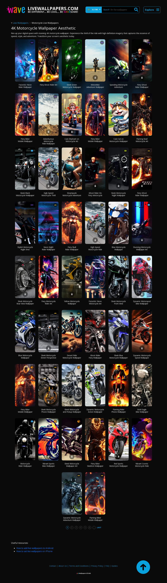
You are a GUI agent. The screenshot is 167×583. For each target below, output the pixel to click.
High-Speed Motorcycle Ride (95, 248)
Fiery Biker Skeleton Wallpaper (95, 464)
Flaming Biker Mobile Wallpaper (95, 519)
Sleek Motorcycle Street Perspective (48, 356)
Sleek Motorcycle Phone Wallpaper (48, 410)
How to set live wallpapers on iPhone (34, 551)
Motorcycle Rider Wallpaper (25, 464)
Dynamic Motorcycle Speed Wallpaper (142, 356)
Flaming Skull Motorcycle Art (142, 140)
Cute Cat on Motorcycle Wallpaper (118, 140)
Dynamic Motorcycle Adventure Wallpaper (72, 519)
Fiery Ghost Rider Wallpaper (141, 86)
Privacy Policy (97, 566)
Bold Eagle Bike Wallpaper (142, 410)
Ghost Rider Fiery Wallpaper (95, 356)
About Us (62, 566)
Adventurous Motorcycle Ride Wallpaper (48, 141)
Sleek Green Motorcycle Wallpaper (72, 86)
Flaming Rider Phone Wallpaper (118, 410)
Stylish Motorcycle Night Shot (25, 248)
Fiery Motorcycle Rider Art (48, 302)
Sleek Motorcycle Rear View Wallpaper (25, 302)
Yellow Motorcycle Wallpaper (72, 302)
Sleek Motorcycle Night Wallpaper (118, 194)
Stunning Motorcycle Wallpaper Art (142, 248)
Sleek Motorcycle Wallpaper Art (72, 464)
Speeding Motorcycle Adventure (118, 86)
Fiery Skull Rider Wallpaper (71, 248)
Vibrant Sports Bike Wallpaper (48, 464)
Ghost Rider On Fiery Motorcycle (95, 194)
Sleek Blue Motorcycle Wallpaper (118, 356)
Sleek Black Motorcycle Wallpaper (25, 194)
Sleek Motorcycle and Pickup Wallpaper (72, 410)
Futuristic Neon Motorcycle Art (95, 302)
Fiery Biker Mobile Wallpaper (25, 140)
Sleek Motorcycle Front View (118, 302)
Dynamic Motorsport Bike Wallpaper (142, 302)
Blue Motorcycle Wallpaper (119, 248)
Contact (52, 566)
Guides (114, 566)
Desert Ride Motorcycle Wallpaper (72, 356)
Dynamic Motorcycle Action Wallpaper (95, 410)
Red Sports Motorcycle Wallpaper (118, 464)
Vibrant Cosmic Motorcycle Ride (142, 464)
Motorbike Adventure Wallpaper (95, 86)
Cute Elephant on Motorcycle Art (72, 140)
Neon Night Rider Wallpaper (48, 248)
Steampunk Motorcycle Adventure (71, 194)
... (94, 527)
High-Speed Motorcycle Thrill (48, 194)
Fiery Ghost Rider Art (48, 85)
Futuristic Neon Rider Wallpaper (25, 86)
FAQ (107, 566)
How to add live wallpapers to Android (34, 548)
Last (99, 527)
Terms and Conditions (79, 566)
